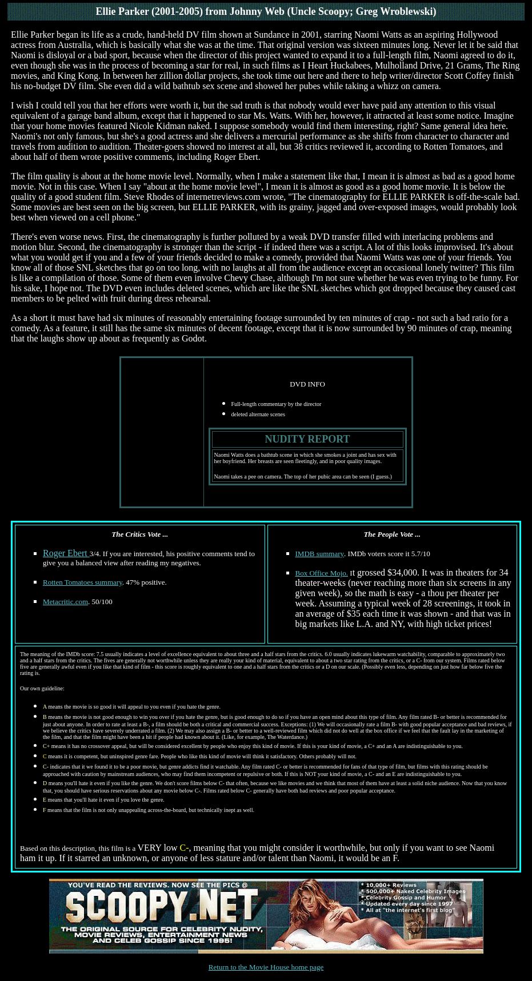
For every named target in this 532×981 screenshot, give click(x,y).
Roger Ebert (66, 553)
